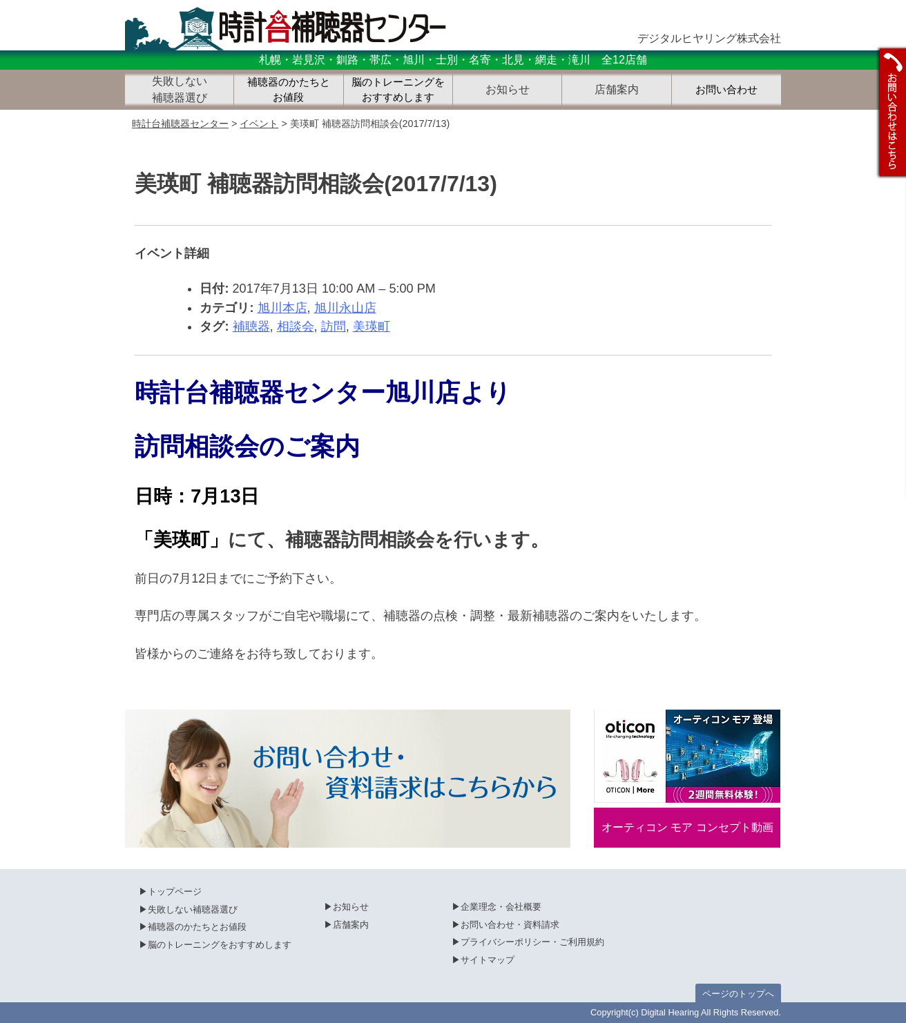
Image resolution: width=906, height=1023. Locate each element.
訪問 (333, 326)
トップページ (175, 891)
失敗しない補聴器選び (193, 909)
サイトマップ (487, 960)
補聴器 (251, 326)
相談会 (295, 326)
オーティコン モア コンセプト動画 (687, 827)
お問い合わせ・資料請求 (510, 924)
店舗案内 (351, 924)
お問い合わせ (726, 89)
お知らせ (351, 907)
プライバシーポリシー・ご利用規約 (532, 942)
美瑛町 (371, 326)
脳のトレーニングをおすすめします (398, 90)
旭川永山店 (345, 308)
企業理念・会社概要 (501, 907)
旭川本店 (282, 308)
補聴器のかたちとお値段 (288, 90)
